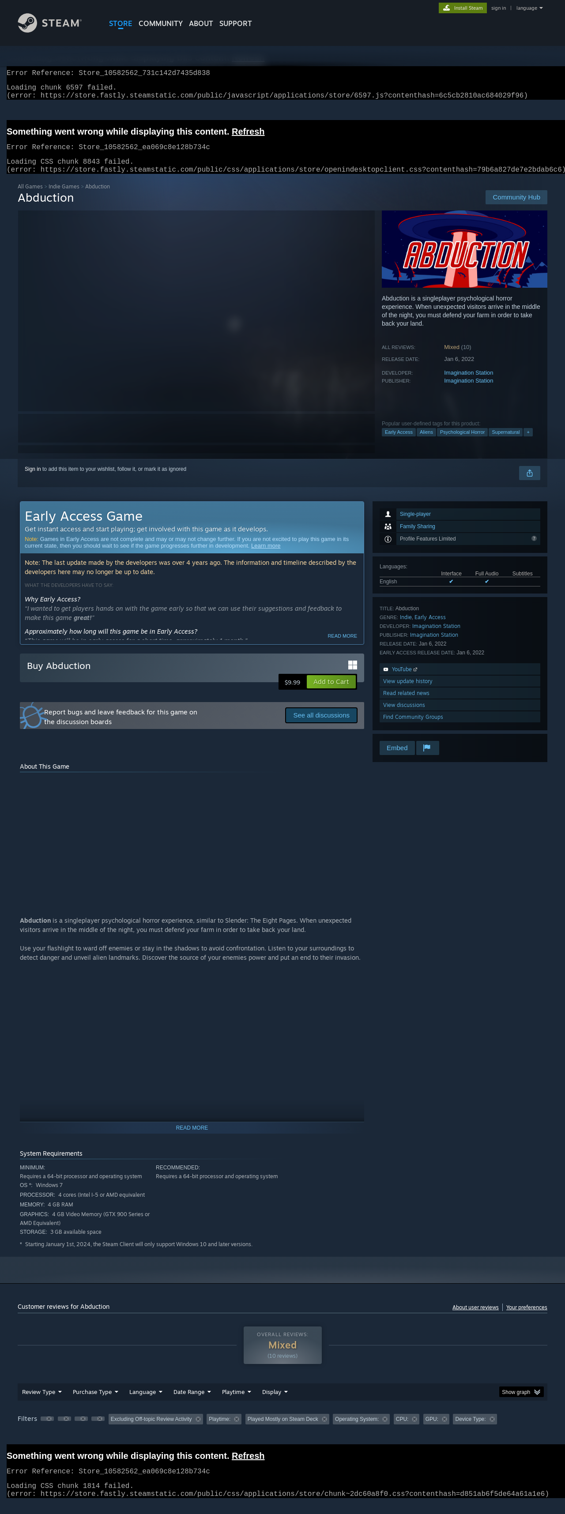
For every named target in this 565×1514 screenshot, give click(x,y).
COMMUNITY (161, 23)
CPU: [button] (402, 1430)
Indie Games (64, 197)
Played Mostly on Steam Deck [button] (283, 1430)
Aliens (426, 442)
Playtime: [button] (219, 1430)
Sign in (33, 480)
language (526, 8)
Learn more (265, 556)
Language (142, 1402)
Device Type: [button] (470, 1430)
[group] (282, 1430)
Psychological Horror (462, 442)
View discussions (404, 715)
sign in (498, 8)
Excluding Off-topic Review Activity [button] (151, 1430)
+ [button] (528, 442)
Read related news (406, 703)
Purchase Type (92, 1402)
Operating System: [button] (357, 1430)
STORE (120, 23)
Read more (342, 646)
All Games (30, 197)
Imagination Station (468, 383)
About (201, 23)
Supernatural (506, 442)
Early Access (399, 442)
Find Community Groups (413, 727)
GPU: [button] (432, 1430)
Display (271, 1402)
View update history (408, 691)
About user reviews (475, 1318)
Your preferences (526, 1318)
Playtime (233, 1402)
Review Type (38, 1402)
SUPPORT (235, 23)
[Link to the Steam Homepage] (56, 30)
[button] (331, 692)
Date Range (188, 1402)
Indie (406, 627)
